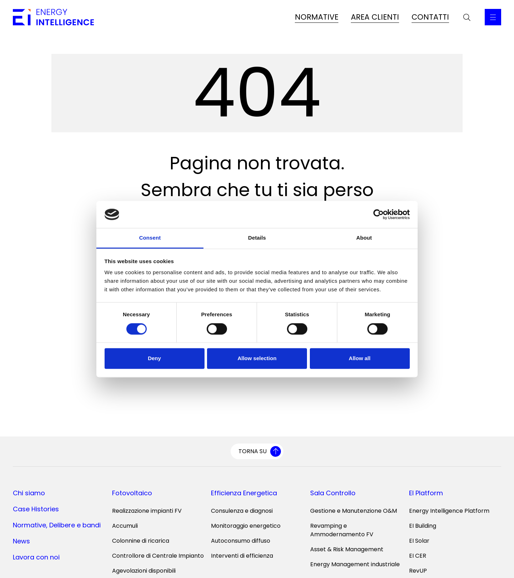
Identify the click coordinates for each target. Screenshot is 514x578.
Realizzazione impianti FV (147, 511)
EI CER (417, 556)
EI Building (422, 526)
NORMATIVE (316, 17)
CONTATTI (430, 17)
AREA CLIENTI (375, 17)
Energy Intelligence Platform (449, 511)
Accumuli (125, 526)
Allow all (360, 359)
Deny (154, 359)
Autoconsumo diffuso (240, 541)
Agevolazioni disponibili (144, 571)
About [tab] (364, 238)
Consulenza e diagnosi (242, 511)
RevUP (418, 571)
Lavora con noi (36, 557)
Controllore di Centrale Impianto (158, 556)
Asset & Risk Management (346, 549)
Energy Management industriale (355, 564)
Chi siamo (29, 493)
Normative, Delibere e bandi (57, 525)
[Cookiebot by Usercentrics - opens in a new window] (378, 214)
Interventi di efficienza (242, 556)
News (21, 541)
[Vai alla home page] (53, 17)
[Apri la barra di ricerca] (466, 17)
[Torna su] (257, 451)
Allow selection (256, 359)
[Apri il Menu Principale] (493, 17)
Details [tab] (257, 238)
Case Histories (36, 509)
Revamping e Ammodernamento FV (341, 530)
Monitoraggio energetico (246, 526)
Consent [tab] (150, 238)
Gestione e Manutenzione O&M (353, 511)
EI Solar (419, 541)
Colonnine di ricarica (140, 541)
